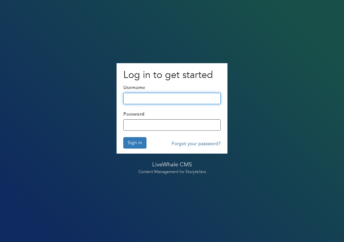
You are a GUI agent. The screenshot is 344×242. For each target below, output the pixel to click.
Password (133, 114)
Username (134, 87)
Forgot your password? (196, 144)
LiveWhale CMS (172, 164)
